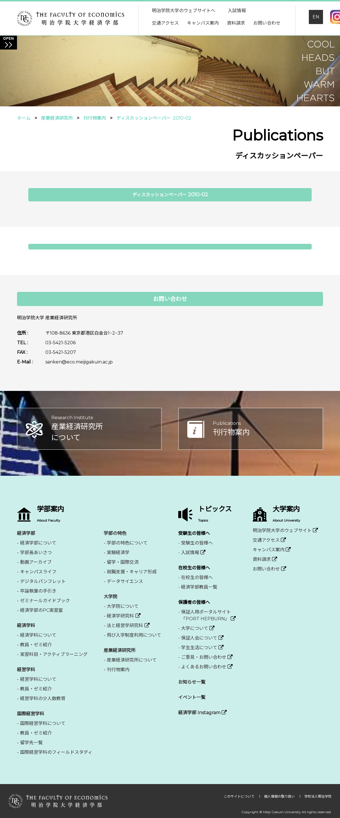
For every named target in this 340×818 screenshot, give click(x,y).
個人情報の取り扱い (280, 796)
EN (316, 17)
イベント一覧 (191, 697)
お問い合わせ (266, 23)
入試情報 (237, 10)
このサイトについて (239, 796)
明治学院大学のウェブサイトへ (183, 10)
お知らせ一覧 (191, 682)
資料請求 (236, 23)
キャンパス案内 (203, 23)
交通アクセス (165, 23)
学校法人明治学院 (318, 796)
